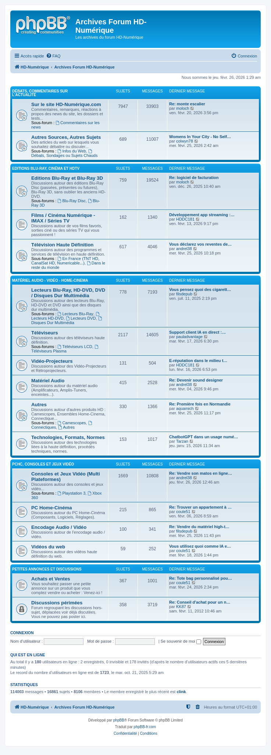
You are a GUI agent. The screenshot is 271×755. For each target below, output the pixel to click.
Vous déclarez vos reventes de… (200, 244)
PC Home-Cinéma (51, 507)
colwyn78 (184, 141)
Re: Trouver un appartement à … (200, 507)
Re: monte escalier (187, 104)
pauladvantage (189, 336)
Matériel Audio (47, 380)
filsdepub (184, 294)
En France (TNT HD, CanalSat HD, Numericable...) (65, 260)
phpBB (118, 720)
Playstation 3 (72, 493)
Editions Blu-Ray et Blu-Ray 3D (67, 178)
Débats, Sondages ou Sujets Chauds (64, 153)
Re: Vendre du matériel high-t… (199, 526)
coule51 (183, 511)
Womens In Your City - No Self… (200, 136)
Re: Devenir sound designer (196, 380)
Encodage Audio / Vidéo (58, 527)
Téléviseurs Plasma (65, 349)
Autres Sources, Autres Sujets (66, 137)
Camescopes (72, 423)
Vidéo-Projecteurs (52, 361)
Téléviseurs (44, 333)
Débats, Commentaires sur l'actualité (40, 93)
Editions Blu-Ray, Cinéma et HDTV (45, 168)
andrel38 (184, 248)
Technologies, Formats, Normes (68, 437)
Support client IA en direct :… (197, 332)
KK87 (181, 606)
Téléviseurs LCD (75, 346)
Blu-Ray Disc (72, 201)
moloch (182, 108)
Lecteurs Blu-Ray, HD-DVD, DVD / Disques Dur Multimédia (68, 292)
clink (181, 691)
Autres (39, 404)
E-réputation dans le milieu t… (198, 360)
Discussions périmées (56, 602)
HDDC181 (185, 219)
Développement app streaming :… (202, 215)
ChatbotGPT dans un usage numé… (203, 437)
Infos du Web (72, 151)
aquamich (185, 408)
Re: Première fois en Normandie (200, 404)
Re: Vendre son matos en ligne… (200, 473)
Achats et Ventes (50, 579)
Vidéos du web (48, 546)
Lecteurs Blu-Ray (75, 314)
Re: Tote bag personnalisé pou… (200, 578)
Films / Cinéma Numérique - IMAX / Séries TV (63, 218)
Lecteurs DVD (81, 318)
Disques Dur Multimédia (67, 320)
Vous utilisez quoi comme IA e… (200, 546)
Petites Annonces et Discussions (47, 569)
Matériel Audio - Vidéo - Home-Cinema (50, 280)
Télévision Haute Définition (62, 244)
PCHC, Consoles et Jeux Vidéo (43, 464)
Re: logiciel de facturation (193, 177)
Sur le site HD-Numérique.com (66, 104)
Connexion (22, 633)
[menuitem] (53, 56)
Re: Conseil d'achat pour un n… (199, 602)
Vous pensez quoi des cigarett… (200, 289)
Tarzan (182, 441)
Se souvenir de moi (181, 641)
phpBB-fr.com (145, 727)
